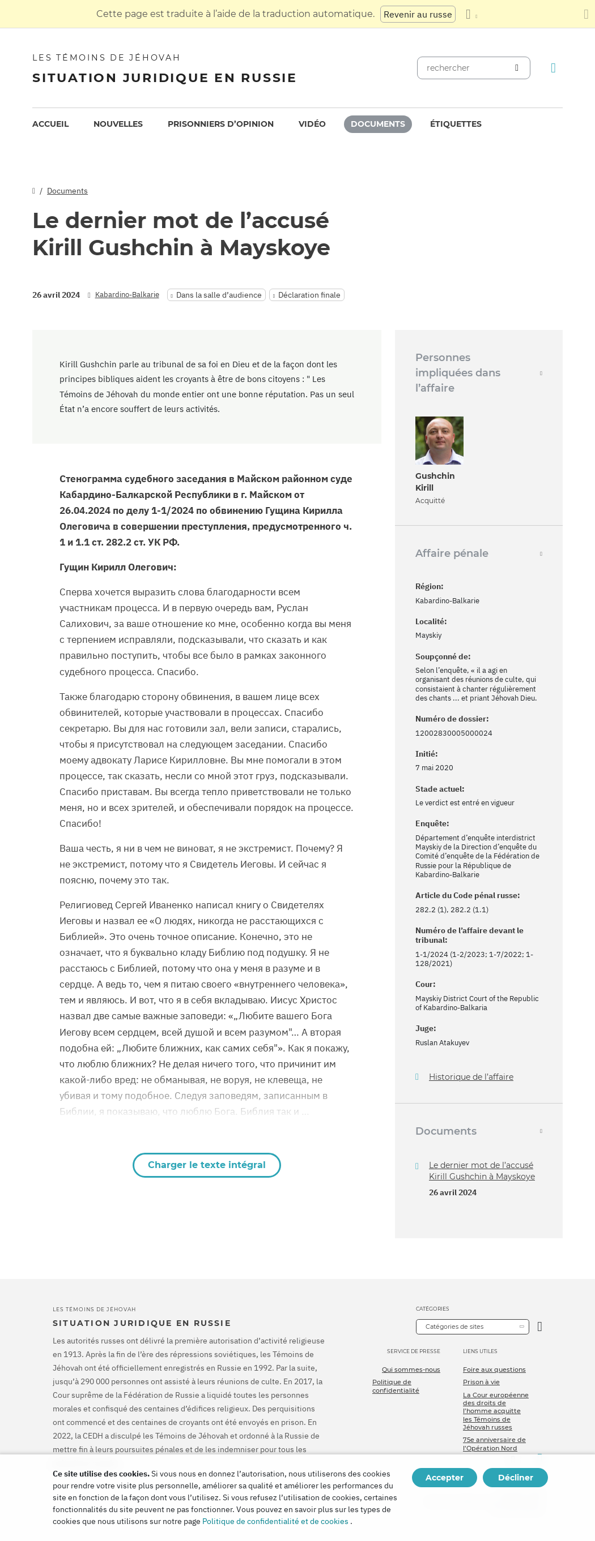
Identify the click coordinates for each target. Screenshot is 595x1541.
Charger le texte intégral (207, 1165)
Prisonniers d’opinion (221, 124)
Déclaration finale (309, 295)
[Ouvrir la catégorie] (539, 1326)
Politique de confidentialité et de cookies (275, 1521)
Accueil (50, 124)
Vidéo (312, 124)
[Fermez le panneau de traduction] (586, 14)
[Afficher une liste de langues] (471, 14)
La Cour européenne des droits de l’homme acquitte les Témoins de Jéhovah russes (496, 1411)
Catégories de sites (454, 1326)
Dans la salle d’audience (219, 295)
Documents (378, 124)
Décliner (515, 1478)
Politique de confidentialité (395, 1386)
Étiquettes (456, 124)
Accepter (445, 1478)
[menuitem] (50, 124)
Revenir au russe (418, 14)
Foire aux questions (494, 1369)
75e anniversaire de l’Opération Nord (494, 1444)
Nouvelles (118, 124)
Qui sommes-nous (411, 1369)
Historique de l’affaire (471, 1077)
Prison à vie (481, 1382)
